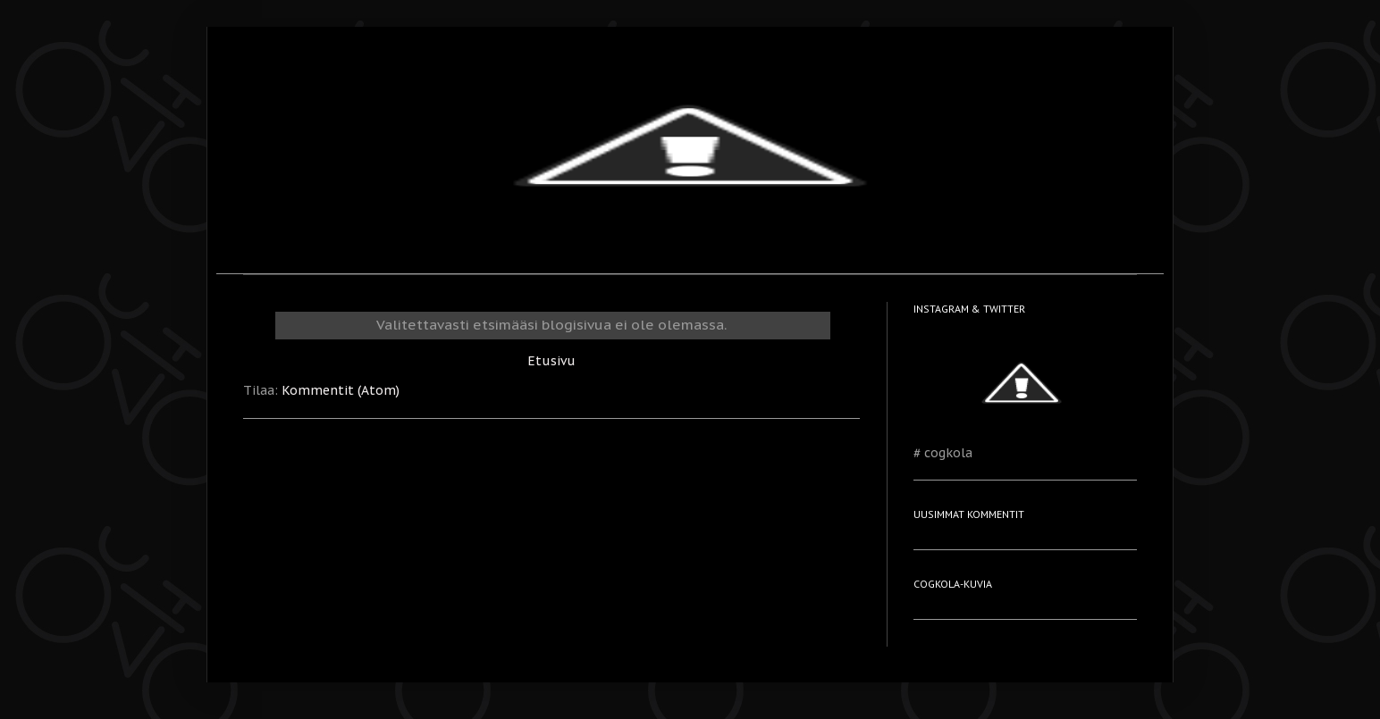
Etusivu (551, 361)
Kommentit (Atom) (341, 390)
